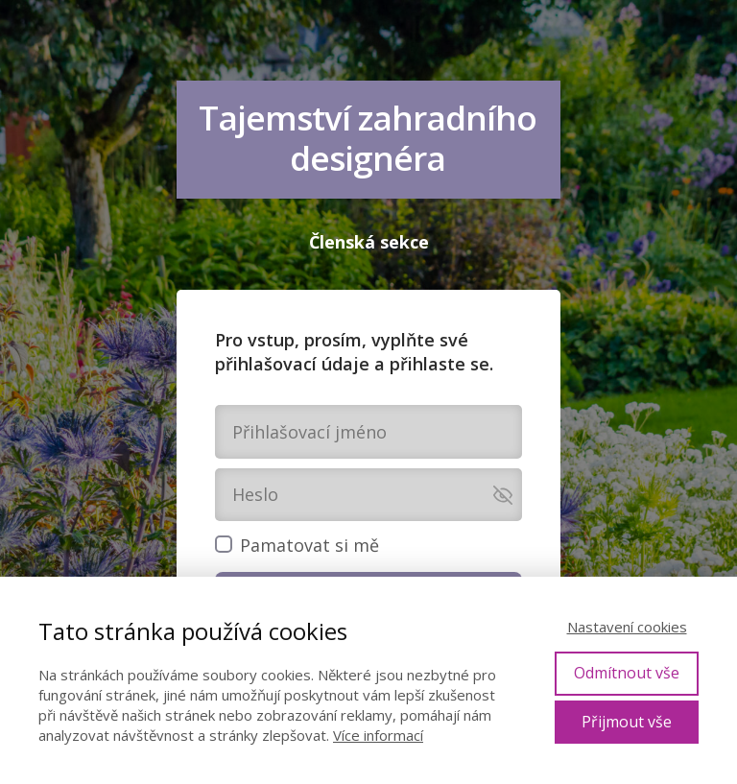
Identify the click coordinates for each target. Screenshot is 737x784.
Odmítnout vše (626, 672)
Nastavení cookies (627, 626)
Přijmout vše (627, 721)
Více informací (378, 735)
